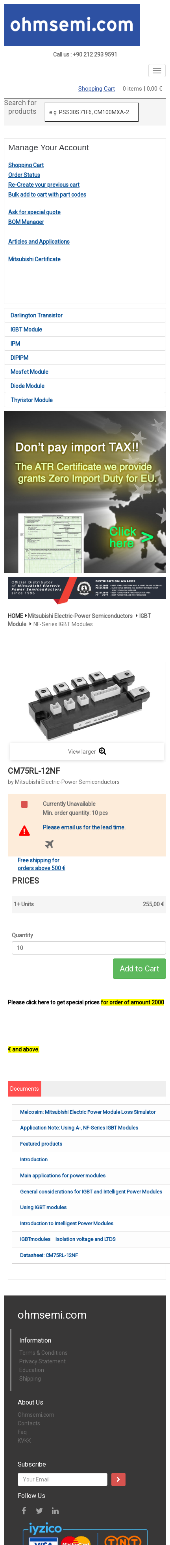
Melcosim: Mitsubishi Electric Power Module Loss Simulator (87, 1112)
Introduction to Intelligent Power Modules (66, 1223)
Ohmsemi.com (36, 1415)
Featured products (41, 1144)
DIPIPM (19, 358)
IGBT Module (26, 329)
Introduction (34, 1159)
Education (31, 1370)
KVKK (24, 1441)
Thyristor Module (32, 400)
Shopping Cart (96, 88)
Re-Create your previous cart (43, 185)
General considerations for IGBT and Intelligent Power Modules (91, 1192)
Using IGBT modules (43, 1207)
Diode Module (27, 386)
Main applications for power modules (62, 1176)
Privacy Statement (42, 1361)
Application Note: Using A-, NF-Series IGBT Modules (79, 1128)
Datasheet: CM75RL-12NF (49, 1255)
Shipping (30, 1379)
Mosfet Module (29, 372)
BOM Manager (26, 222)
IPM (15, 344)
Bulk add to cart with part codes (47, 194)
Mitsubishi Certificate (34, 259)
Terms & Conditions (43, 1353)
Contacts (29, 1423)
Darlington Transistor (37, 315)
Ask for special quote (34, 212)
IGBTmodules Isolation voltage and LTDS (68, 1239)
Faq (22, 1432)
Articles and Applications (39, 242)
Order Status (24, 175)
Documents (24, 1089)
